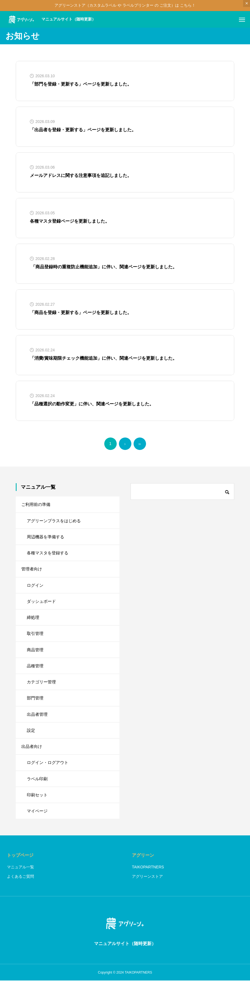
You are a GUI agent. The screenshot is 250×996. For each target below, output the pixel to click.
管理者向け (32, 572)
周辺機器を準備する (47, 538)
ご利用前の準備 (36, 504)
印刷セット (38, 808)
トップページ (20, 870)
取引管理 (36, 639)
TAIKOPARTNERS (148, 882)
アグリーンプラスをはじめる (55, 521)
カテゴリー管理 (42, 690)
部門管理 (36, 707)
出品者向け (32, 758)
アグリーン (143, 870)
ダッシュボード (42, 606)
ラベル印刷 (38, 791)
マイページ (38, 825)
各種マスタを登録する (49, 555)
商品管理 (36, 656)
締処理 (33, 623)
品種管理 (36, 673)
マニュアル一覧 (20, 882)
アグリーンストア (147, 891)
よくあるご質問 (20, 891)
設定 (31, 741)
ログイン (36, 589)
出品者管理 (38, 724)
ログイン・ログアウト (49, 775)
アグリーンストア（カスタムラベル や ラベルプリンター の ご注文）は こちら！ (124, 5)
